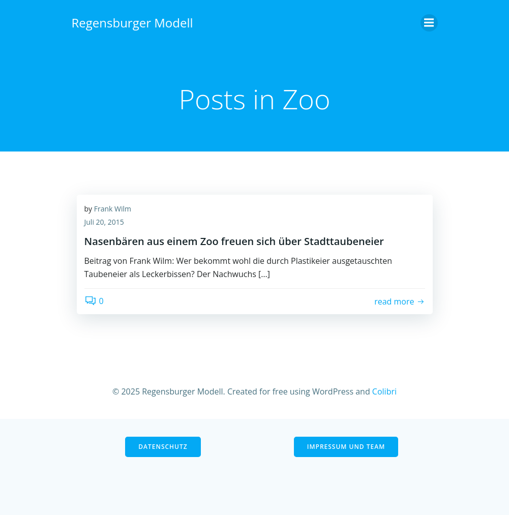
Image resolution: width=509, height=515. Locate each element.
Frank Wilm (112, 209)
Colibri (384, 391)
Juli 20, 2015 (104, 222)
